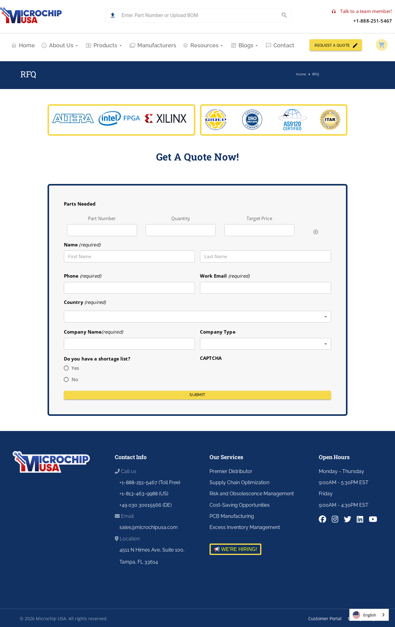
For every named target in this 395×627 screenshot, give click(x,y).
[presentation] (247, 374)
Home (23, 45)
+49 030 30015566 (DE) (145, 505)
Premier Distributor (231, 471)
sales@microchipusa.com (148, 527)
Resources (203, 45)
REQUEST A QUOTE (336, 45)
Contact (279, 45)
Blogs (245, 45)
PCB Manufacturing (232, 516)
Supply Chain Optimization (239, 482)
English (364, 615)
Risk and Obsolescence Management (252, 494)
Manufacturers (152, 45)
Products (104, 45)
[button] (112, 15)
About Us (60, 45)
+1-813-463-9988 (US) (143, 494)
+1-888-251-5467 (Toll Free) (149, 482)
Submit (197, 395)
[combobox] (197, 317)
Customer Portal (325, 618)
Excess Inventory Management (245, 527)
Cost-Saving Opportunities (240, 505)
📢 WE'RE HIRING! (235, 549)
